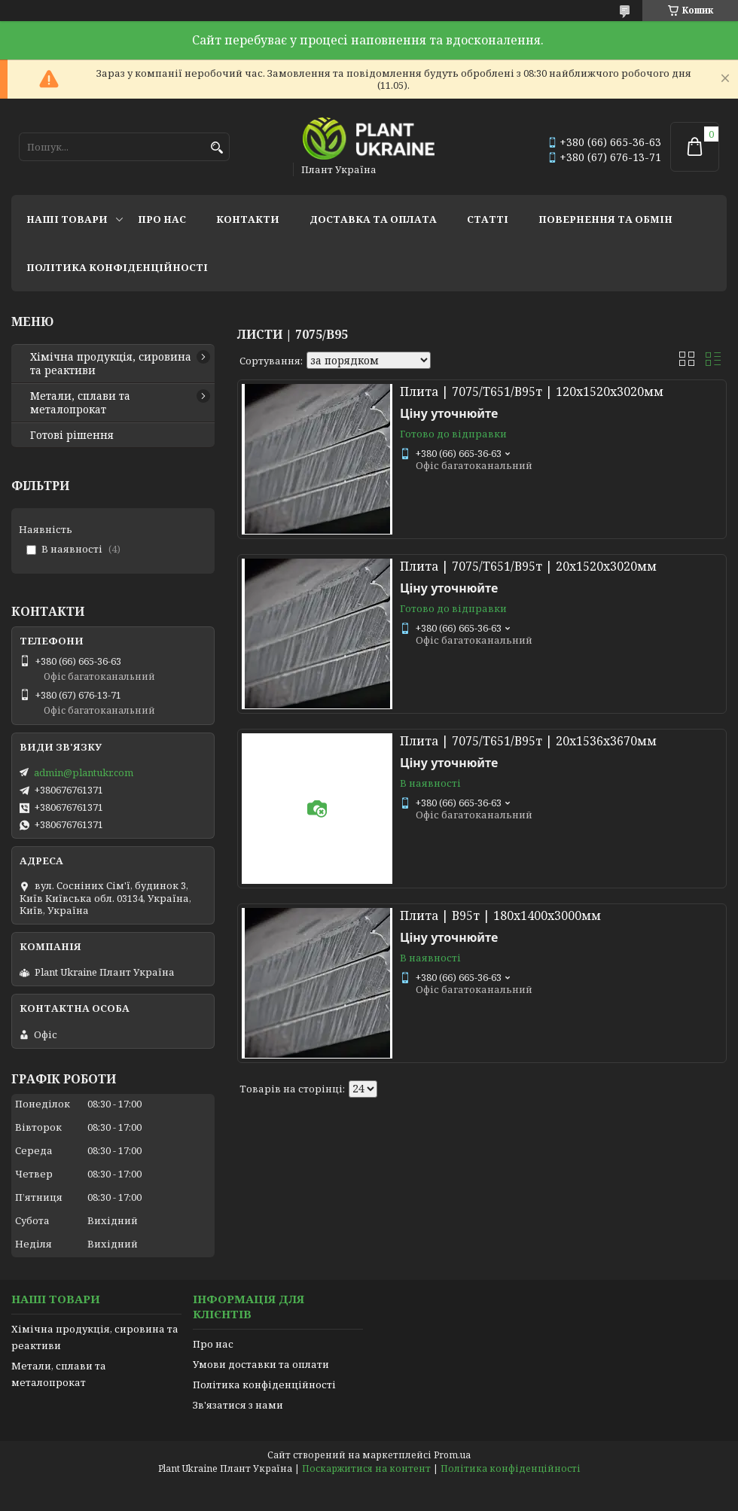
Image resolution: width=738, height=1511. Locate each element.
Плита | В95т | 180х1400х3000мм (500, 915)
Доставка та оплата (373, 219)
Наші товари (67, 219)
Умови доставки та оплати (261, 1364)
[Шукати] (216, 148)
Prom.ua (452, 1455)
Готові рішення (72, 435)
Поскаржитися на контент (366, 1468)
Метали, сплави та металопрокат (80, 402)
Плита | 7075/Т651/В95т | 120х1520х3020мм (531, 391)
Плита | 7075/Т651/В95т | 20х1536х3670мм (528, 741)
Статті (487, 219)
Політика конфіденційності (117, 267)
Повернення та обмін (605, 219)
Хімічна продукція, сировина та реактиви (110, 363)
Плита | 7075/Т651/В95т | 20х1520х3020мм (528, 566)
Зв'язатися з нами (238, 1405)
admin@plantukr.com (83, 772)
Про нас (162, 219)
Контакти (247, 219)
